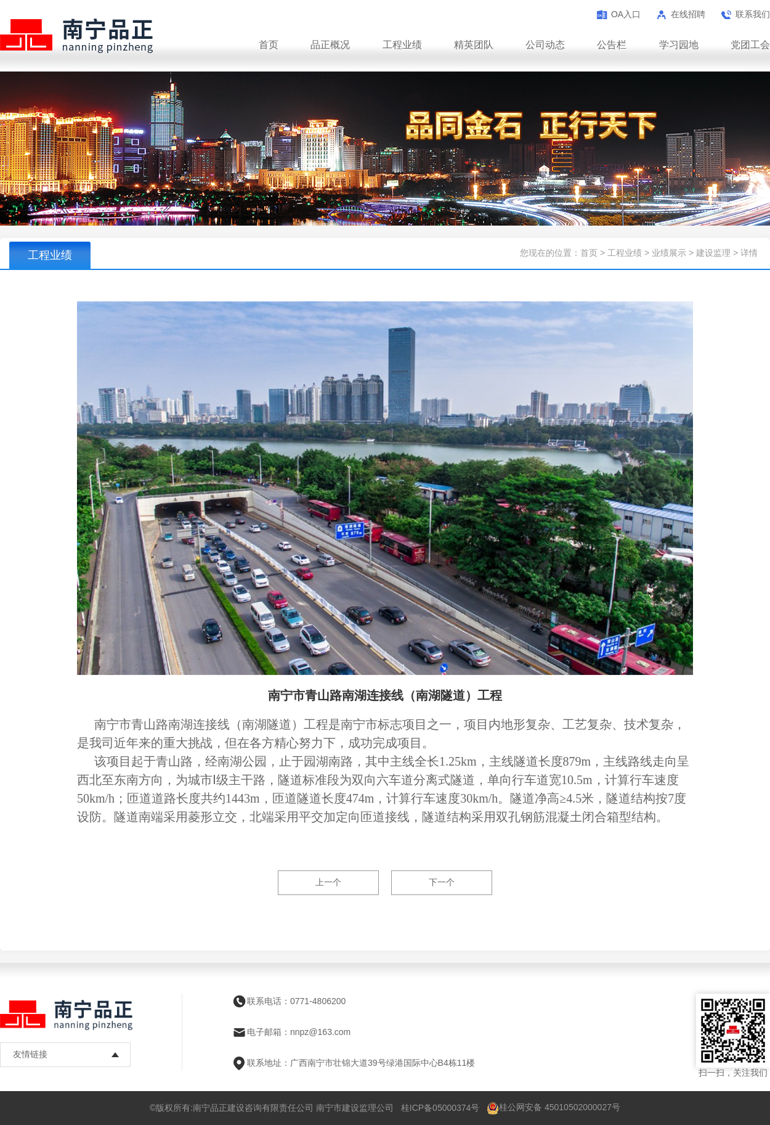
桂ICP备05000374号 (440, 1108)
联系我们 (753, 14)
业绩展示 (669, 253)
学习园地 (679, 44)
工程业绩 (402, 44)
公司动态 (545, 44)
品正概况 (330, 44)
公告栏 (611, 44)
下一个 (442, 882)
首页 (268, 44)
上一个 (328, 882)
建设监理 (713, 253)
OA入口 (626, 14)
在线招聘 (688, 14)
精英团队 (473, 44)
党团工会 (750, 44)
